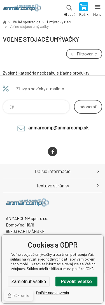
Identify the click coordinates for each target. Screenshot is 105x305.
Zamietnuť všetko (28, 281)
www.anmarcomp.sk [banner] (22, 10)
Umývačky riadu (59, 22)
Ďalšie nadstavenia (52, 293)
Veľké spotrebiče (26, 22)
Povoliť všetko (76, 281)
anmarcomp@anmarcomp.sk (58, 127)
